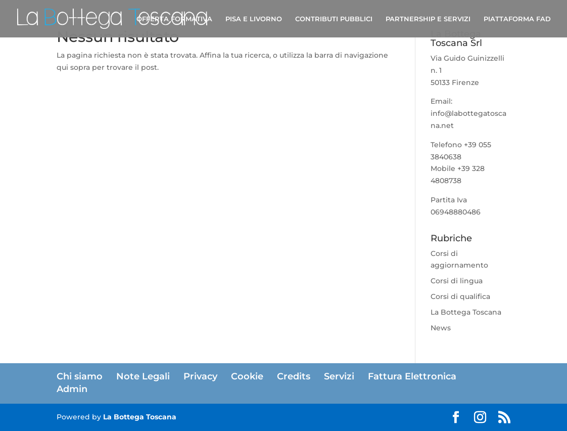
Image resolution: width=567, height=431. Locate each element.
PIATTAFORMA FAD (517, 19)
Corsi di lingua (457, 280)
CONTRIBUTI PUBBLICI (333, 19)
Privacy (200, 376)
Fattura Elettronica (412, 376)
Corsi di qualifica (460, 296)
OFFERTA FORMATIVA (174, 19)
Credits (293, 376)
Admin (72, 389)
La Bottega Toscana (466, 312)
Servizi (339, 376)
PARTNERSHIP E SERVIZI (428, 19)
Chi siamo (80, 376)
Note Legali (143, 376)
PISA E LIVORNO (253, 19)
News (441, 327)
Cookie (247, 376)
